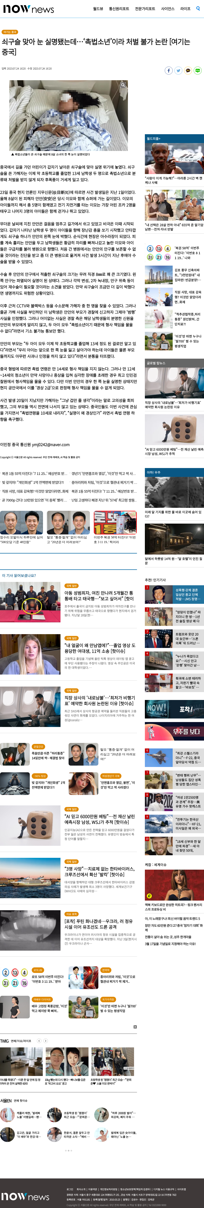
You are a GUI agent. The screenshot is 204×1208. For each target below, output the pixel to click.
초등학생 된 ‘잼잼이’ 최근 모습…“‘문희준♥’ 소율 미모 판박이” (76, 1117)
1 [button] (66, 1150)
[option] (63, 1067)
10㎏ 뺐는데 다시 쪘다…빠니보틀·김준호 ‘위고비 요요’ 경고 (108, 1081)
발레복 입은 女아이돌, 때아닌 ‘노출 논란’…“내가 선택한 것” (123, 1137)
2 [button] (68, 1150)
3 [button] (71, 1150)
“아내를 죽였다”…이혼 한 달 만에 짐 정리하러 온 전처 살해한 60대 (63, 1081)
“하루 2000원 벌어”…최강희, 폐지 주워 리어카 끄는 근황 (124, 1117)
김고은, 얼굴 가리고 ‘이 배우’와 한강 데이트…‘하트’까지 (29, 1137)
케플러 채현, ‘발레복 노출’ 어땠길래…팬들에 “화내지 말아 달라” (29, 1117)
